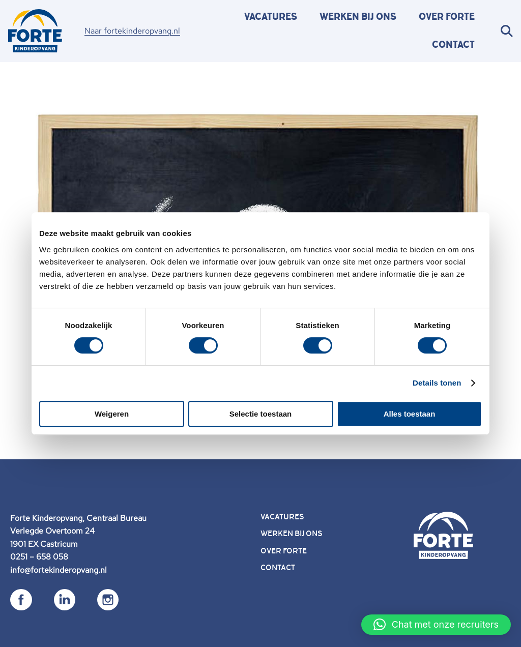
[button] (436, 624)
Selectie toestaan (260, 413)
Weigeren (112, 413)
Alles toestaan (410, 413)
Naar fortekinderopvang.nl (132, 30)
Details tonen (437, 382)
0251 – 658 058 (39, 556)
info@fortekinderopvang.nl (58, 570)
